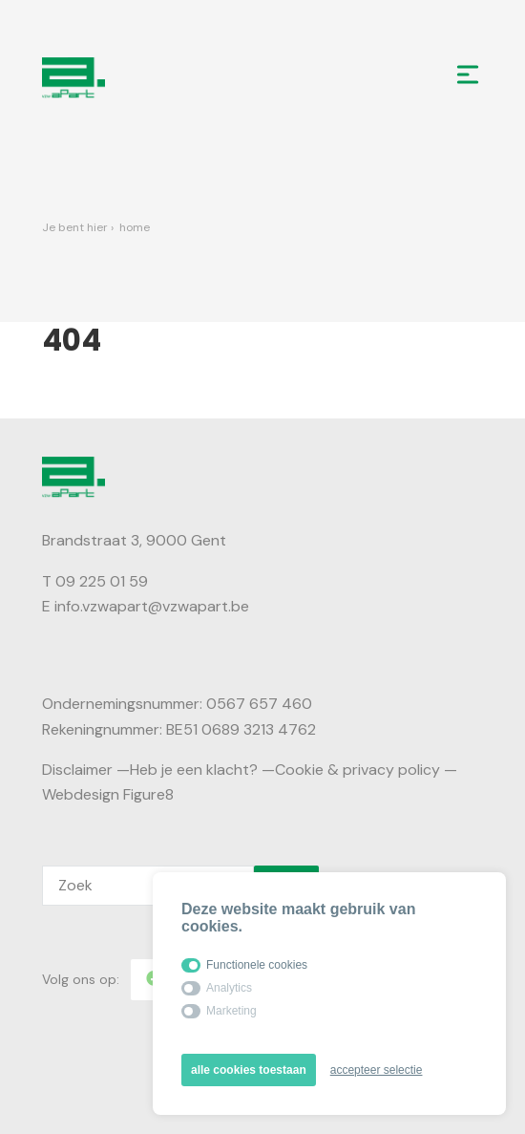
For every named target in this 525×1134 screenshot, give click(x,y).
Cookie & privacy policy (357, 770)
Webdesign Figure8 (108, 794)
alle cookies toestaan (248, 1070)
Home (134, 227)
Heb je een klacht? (194, 770)
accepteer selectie (376, 1070)
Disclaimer (77, 770)
